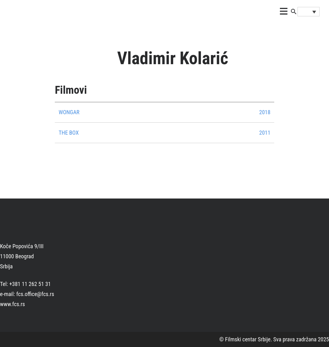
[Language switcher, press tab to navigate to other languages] (309, 11)
